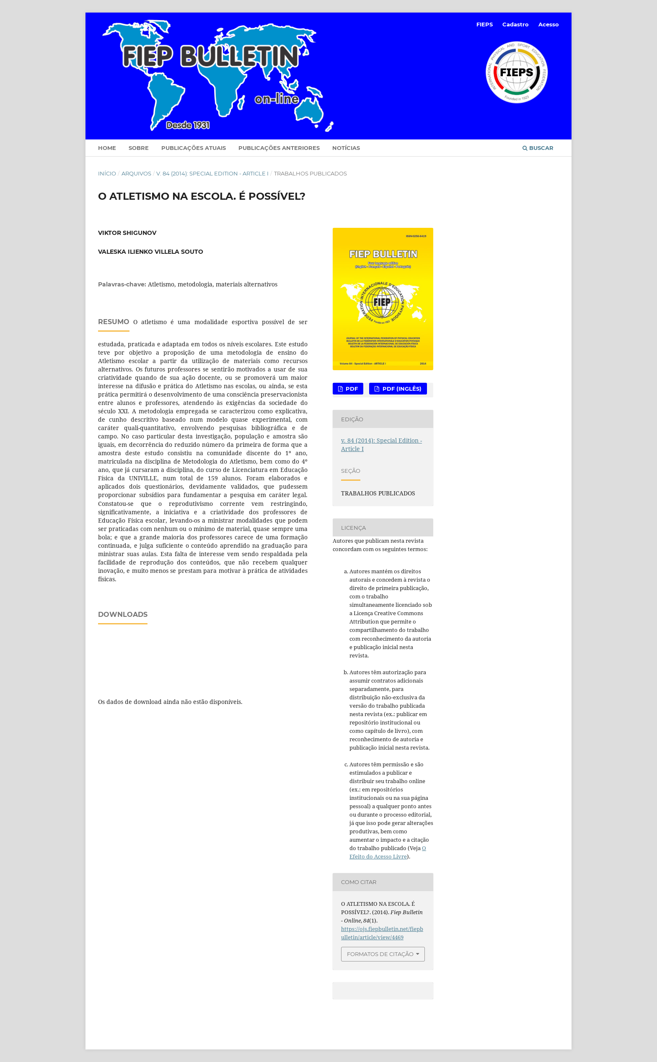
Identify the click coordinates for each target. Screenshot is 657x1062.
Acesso (548, 24)
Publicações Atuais (193, 147)
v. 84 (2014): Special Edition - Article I (212, 173)
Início (107, 173)
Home (107, 147)
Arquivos (136, 173)
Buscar (538, 147)
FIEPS (484, 24)
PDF (351, 388)
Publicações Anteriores (279, 147)
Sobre (139, 147)
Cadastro (515, 24)
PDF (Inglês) (401, 388)
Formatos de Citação (380, 954)
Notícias (346, 147)
